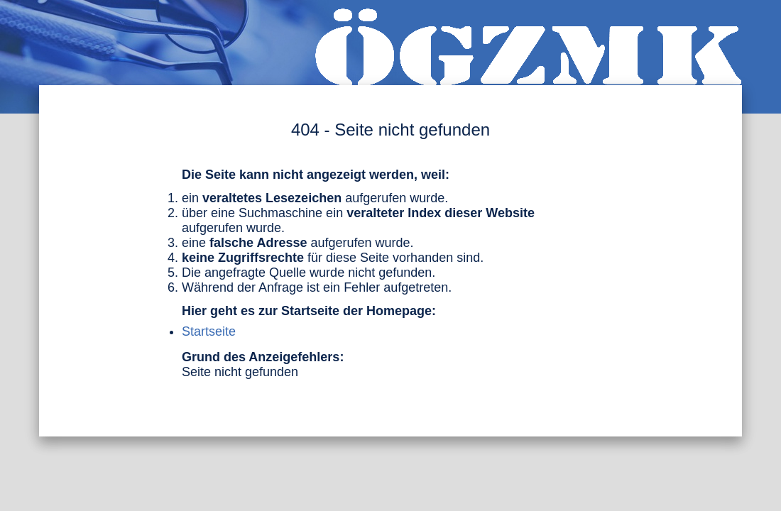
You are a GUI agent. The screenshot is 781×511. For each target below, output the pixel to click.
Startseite (209, 331)
